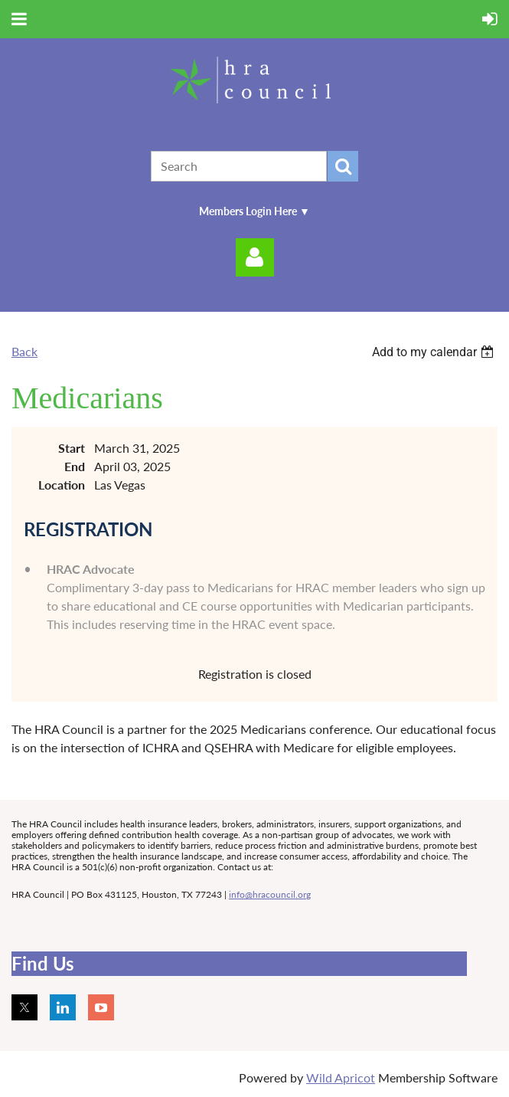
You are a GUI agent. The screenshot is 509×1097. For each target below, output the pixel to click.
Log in (255, 257)
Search (343, 166)
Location (61, 484)
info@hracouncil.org (270, 894)
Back (24, 351)
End (74, 466)
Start (71, 447)
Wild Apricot (340, 1077)
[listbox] (435, 352)
